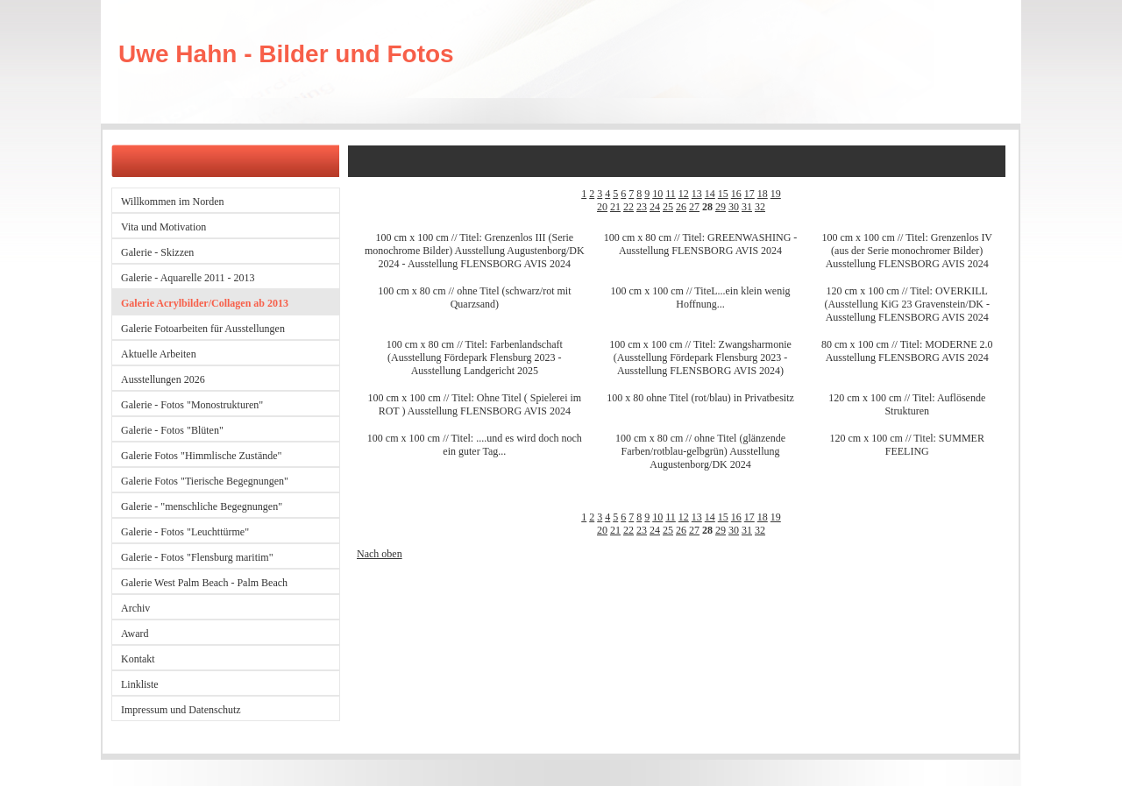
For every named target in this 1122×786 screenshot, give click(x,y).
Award (135, 633)
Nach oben (379, 554)
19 (775, 194)
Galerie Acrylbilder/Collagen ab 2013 (204, 303)
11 (670, 194)
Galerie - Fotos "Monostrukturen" (192, 405)
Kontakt (138, 659)
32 (760, 207)
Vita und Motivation (163, 227)
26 (681, 207)
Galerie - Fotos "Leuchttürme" (185, 532)
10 (657, 194)
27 (694, 207)
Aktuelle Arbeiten (158, 354)
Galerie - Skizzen (157, 252)
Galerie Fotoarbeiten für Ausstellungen (203, 328)
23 (641, 207)
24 (655, 207)
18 (762, 194)
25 (668, 207)
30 (733, 207)
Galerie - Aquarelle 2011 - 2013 (188, 278)
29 (720, 207)
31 (747, 207)
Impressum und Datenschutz (181, 710)
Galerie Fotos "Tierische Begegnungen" (204, 481)
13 (697, 194)
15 (723, 194)
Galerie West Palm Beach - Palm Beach (204, 583)
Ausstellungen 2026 (163, 379)
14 (710, 194)
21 (615, 207)
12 (683, 194)
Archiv (135, 608)
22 (628, 207)
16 (736, 194)
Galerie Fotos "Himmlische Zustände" (201, 456)
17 (749, 194)
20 (602, 207)
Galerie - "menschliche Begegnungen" (201, 506)
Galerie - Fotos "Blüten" (172, 430)
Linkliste (140, 684)
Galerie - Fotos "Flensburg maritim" (197, 557)
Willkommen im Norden (172, 201)
